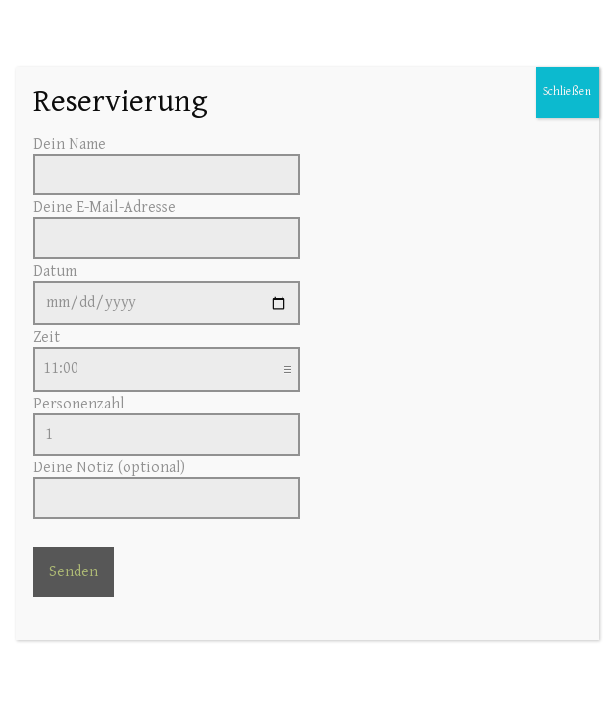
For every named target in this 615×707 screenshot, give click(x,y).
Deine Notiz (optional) (166, 483)
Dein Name (166, 160)
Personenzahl (166, 419)
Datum (166, 287)
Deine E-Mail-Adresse (166, 222)
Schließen (567, 91)
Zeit (166, 353)
